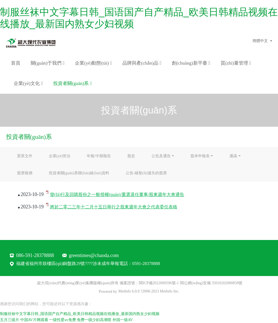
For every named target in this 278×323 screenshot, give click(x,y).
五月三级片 (9, 320)
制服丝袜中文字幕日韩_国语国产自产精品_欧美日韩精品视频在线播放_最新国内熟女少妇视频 (79, 314)
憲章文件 (24, 156)
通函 (233, 156)
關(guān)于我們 (48, 63)
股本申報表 (200, 156)
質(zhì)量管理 (236, 63)
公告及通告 (161, 156)
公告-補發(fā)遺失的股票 (146, 173)
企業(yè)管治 (60, 156)
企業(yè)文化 (28, 83)
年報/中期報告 (99, 156)
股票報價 (24, 173)
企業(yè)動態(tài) (93, 63)
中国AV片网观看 (34, 320)
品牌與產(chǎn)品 (141, 63)
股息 (131, 156)
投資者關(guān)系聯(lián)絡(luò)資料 (79, 173)
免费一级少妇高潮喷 (94, 320)
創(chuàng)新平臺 (191, 63)
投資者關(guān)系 (72, 83)
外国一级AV (123, 320)
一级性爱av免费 (62, 320)
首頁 (15, 63)
